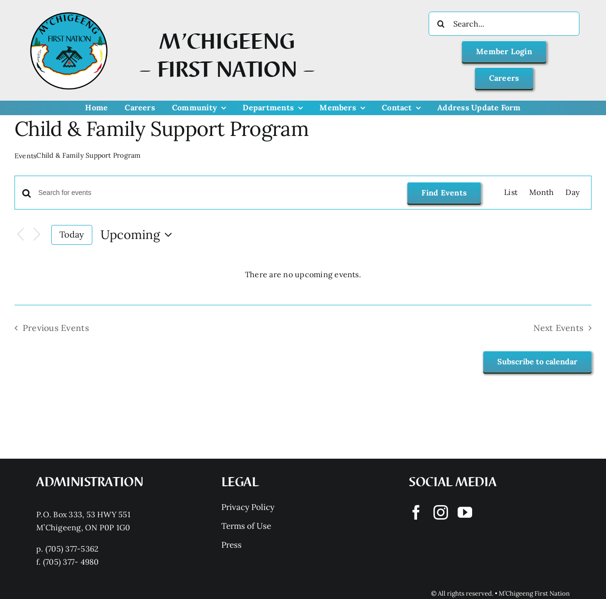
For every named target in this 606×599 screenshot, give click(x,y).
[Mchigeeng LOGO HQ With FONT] (69, 12)
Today (71, 234)
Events (25, 155)
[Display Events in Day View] (572, 192)
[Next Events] (37, 234)
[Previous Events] (20, 234)
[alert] (303, 274)
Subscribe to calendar (537, 361)
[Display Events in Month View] (541, 192)
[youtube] (465, 512)
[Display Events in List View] (511, 192)
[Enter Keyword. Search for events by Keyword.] (217, 193)
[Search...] (504, 24)
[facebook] (416, 512)
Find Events (444, 192)
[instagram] (440, 512)
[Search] (441, 24)
